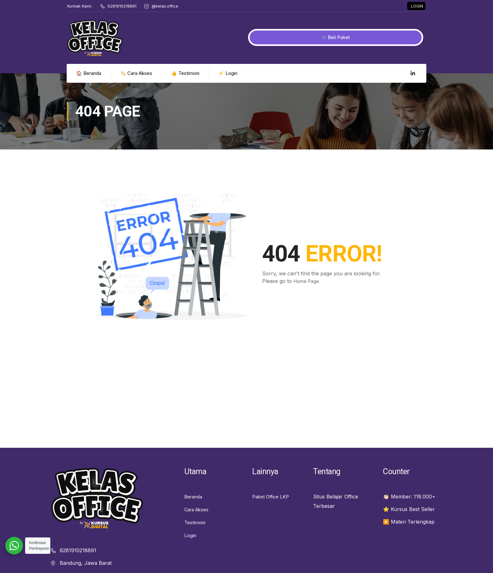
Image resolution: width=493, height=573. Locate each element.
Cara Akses (198, 519)
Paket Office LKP (272, 506)
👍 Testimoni (186, 83)
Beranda (194, 506)
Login (190, 544)
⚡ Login (228, 83)
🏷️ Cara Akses (137, 83)
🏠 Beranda (89, 83)
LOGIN (417, 8)
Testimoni (195, 531)
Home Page (307, 291)
